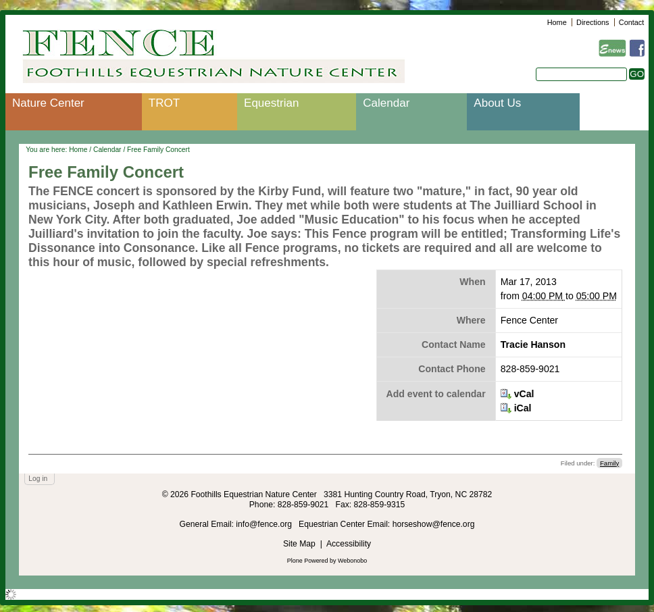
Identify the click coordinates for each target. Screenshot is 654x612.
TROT (164, 103)
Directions (592, 22)
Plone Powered (307, 560)
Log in (37, 478)
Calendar (386, 103)
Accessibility (348, 544)
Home (557, 22)
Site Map (299, 544)
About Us (497, 103)
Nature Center (48, 103)
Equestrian (271, 103)
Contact (631, 22)
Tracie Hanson (533, 344)
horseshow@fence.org (434, 524)
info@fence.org (265, 524)
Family (609, 463)
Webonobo (352, 560)
